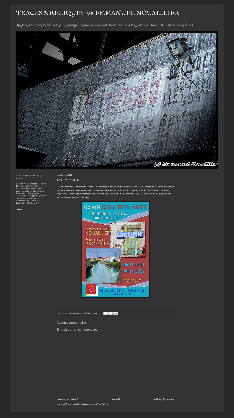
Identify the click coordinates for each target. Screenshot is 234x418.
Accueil (115, 399)
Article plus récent (67, 399)
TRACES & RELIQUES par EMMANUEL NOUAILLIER (97, 13)
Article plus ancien (163, 399)
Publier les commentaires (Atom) (91, 404)
